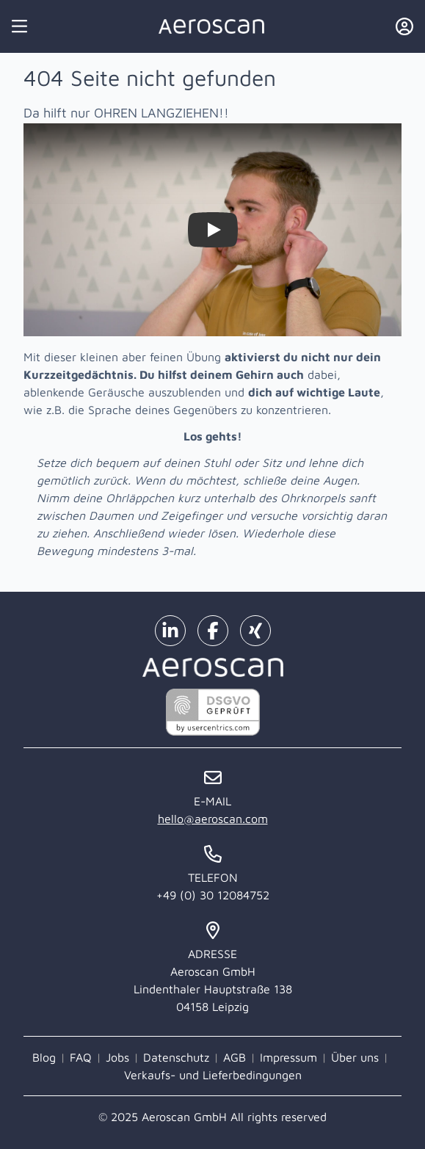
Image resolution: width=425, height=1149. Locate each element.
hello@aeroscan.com (213, 818)
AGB (234, 1057)
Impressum (288, 1057)
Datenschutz (176, 1057)
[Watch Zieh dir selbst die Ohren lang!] (213, 229)
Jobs (117, 1057)
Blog (44, 1057)
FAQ (81, 1057)
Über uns (355, 1057)
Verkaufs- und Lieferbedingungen (213, 1074)
